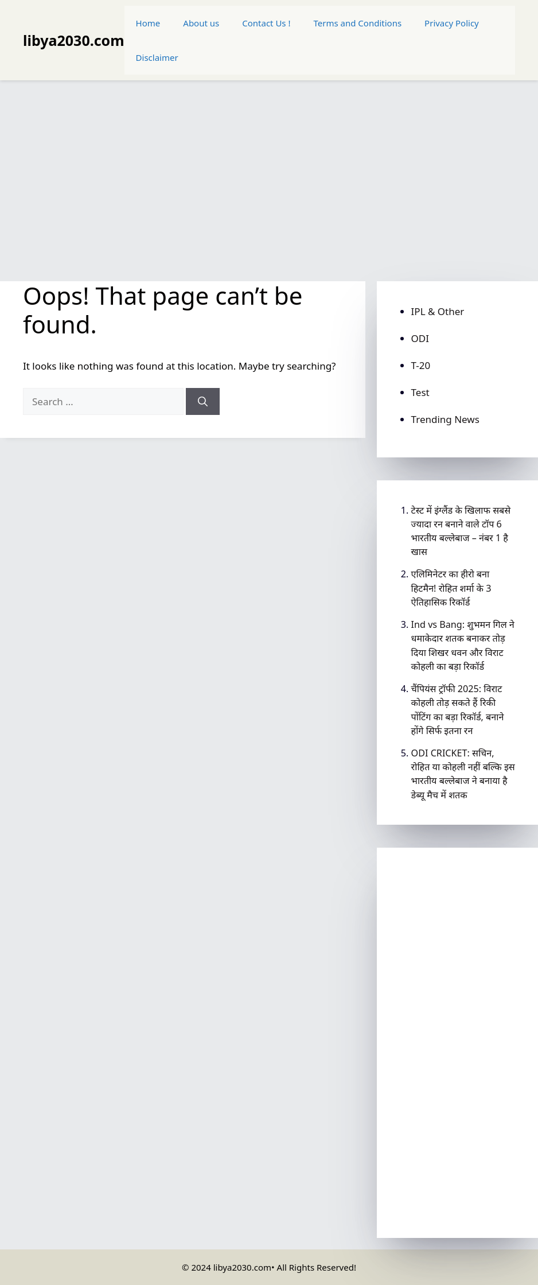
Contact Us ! (266, 23)
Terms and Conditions (358, 23)
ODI (420, 338)
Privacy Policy (451, 23)
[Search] (203, 402)
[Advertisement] (269, 175)
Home (148, 23)
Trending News (445, 419)
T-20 (421, 365)
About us (201, 23)
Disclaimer (157, 57)
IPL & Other (438, 311)
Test (420, 392)
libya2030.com (73, 40)
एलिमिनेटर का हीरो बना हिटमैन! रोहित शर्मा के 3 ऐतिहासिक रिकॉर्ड (451, 588)
